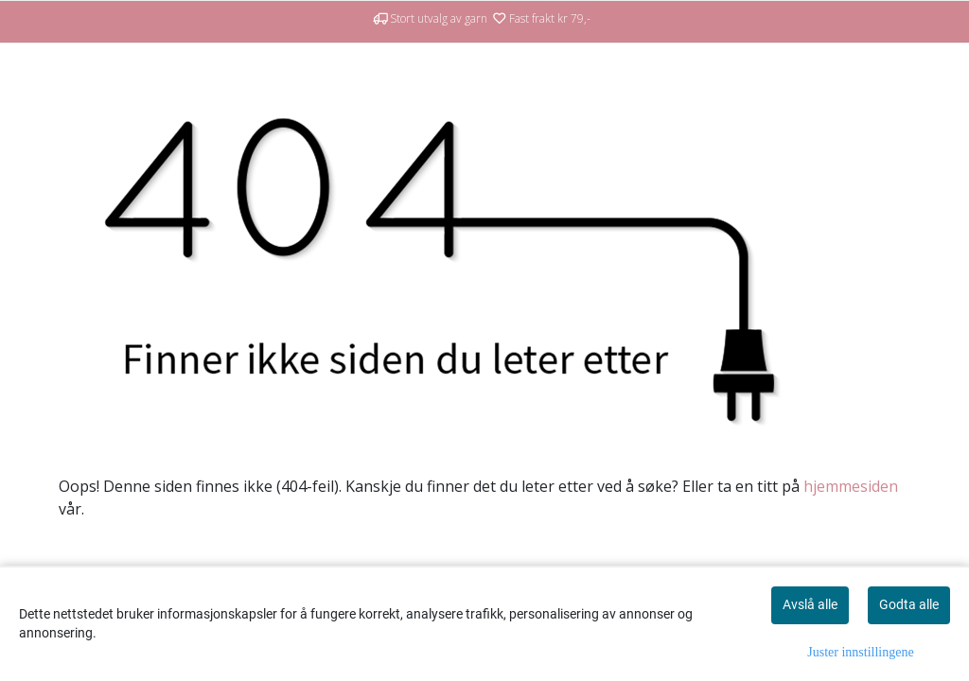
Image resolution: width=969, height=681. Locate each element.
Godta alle (909, 604)
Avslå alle (810, 604)
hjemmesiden (850, 486)
